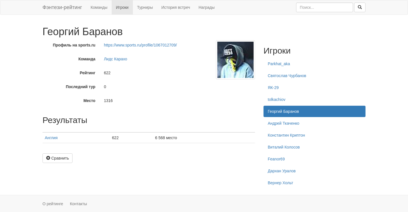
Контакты (78, 204)
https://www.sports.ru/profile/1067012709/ (140, 45)
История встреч (175, 7)
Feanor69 (276, 159)
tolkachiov (276, 99)
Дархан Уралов (282, 171)
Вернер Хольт (280, 183)
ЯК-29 (273, 87)
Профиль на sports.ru (74, 45)
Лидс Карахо (115, 59)
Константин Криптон (286, 135)
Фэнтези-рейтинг (62, 7)
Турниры (145, 7)
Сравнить (57, 158)
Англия (51, 137)
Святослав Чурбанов (287, 75)
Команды (99, 7)
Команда (86, 59)
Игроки (122, 7)
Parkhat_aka (279, 64)
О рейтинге (52, 204)
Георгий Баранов (283, 111)
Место (89, 100)
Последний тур (80, 86)
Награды (207, 7)
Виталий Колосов (284, 147)
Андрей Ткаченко (283, 123)
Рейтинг (87, 73)
